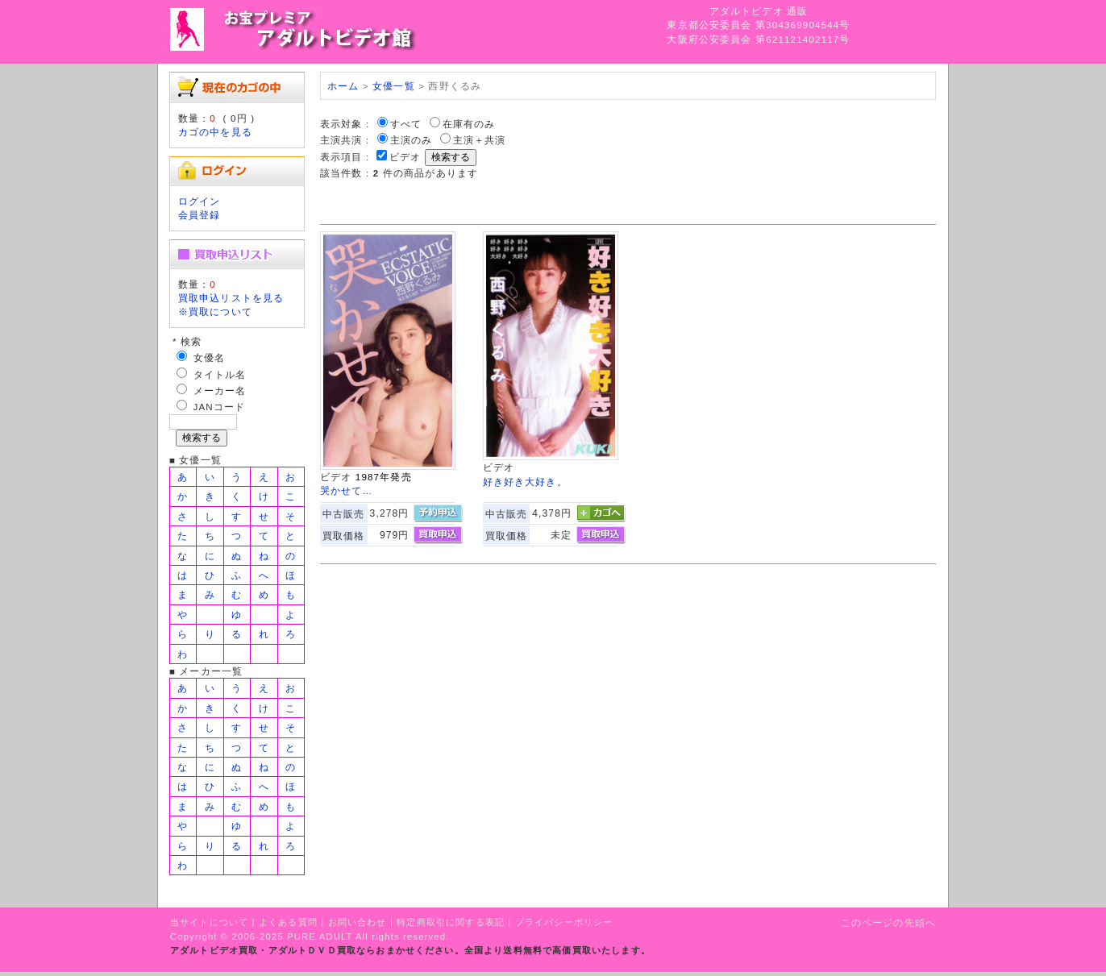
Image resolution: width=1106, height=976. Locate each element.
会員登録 (199, 215)
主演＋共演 (479, 140)
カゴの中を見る (215, 132)
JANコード (219, 406)
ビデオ (405, 157)
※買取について (215, 311)
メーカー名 (220, 390)
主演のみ (411, 140)
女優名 (209, 357)
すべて (406, 123)
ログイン (199, 201)
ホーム (343, 86)
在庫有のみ (469, 123)
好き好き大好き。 (525, 481)
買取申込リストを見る (231, 298)
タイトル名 (220, 374)
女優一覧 (393, 86)
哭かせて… (346, 490)
